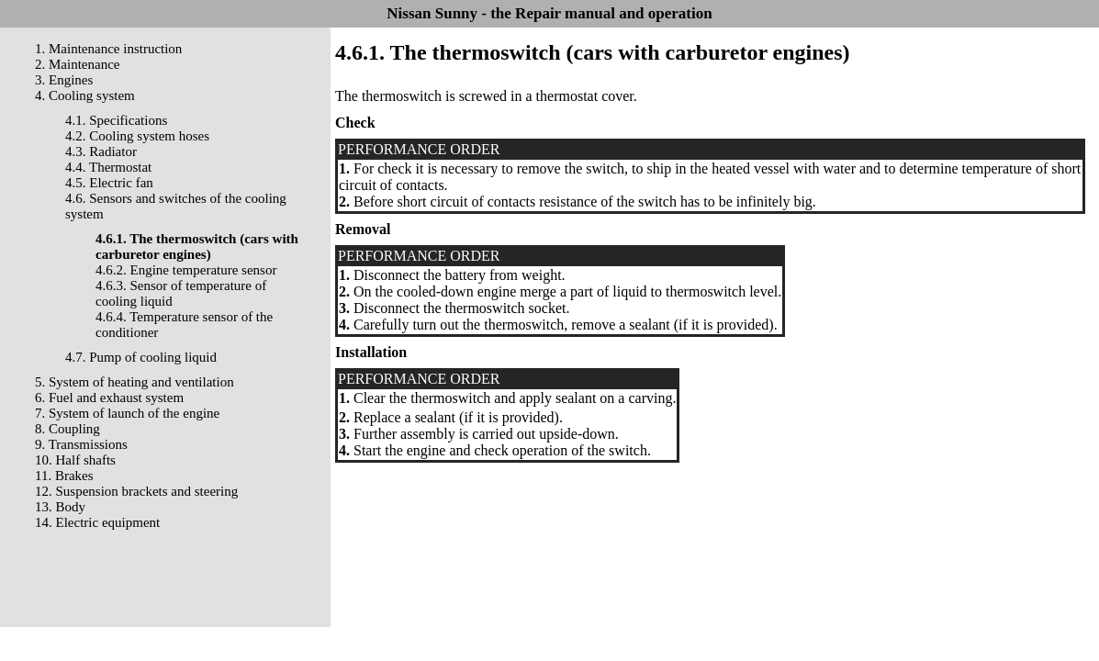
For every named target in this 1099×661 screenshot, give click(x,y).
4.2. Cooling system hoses (137, 136)
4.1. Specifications (116, 120)
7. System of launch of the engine (127, 413)
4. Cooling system (85, 95)
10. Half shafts (75, 460)
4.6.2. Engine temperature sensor (185, 270)
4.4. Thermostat (108, 167)
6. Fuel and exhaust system (109, 397)
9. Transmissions (81, 444)
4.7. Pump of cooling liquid (141, 357)
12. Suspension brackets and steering (136, 491)
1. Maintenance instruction (108, 48)
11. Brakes (64, 475)
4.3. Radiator (101, 151)
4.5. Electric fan (109, 182)
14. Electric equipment (97, 522)
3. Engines (64, 80)
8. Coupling (67, 428)
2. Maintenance (77, 64)
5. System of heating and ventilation (134, 382)
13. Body (60, 506)
